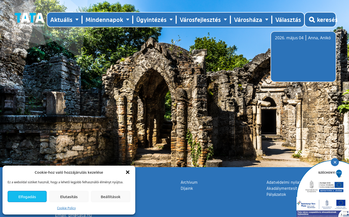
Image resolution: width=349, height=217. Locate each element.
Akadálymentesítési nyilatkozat (295, 188)
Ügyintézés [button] (151, 19)
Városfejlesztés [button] (200, 19)
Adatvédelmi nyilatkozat (288, 182)
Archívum (189, 182)
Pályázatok (276, 194)
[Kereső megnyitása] (320, 19)
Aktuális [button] (61, 19)
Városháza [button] (248, 19)
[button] (127, 172)
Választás (288, 19)
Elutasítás (68, 196)
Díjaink (187, 188)
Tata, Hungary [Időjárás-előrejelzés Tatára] (303, 60)
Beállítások (110, 196)
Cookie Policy (66, 208)
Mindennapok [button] (104, 19)
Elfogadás (27, 196)
